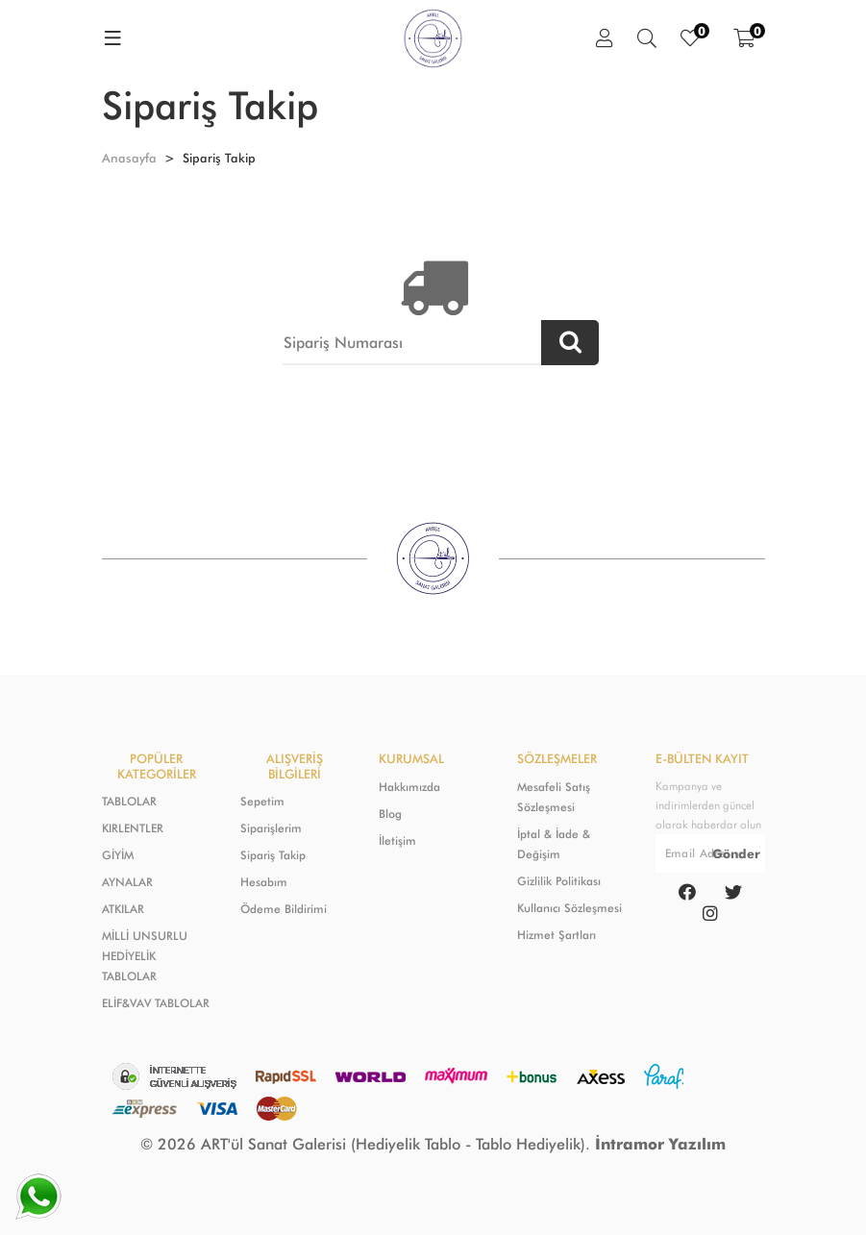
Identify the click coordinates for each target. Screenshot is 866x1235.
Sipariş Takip (273, 855)
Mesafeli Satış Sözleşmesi (553, 796)
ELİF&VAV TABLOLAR (156, 1003)
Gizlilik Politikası (559, 881)
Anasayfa (129, 157)
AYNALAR (127, 882)
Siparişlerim (271, 828)
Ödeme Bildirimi (283, 909)
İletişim (397, 840)
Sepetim (262, 801)
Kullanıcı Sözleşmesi (569, 908)
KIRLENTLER (132, 828)
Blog (390, 813)
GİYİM (118, 855)
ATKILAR (123, 909)
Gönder (736, 853)
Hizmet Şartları (556, 934)
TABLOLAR (129, 801)
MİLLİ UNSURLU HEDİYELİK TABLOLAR (144, 955)
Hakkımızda (409, 786)
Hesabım (263, 882)
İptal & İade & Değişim (553, 844)
